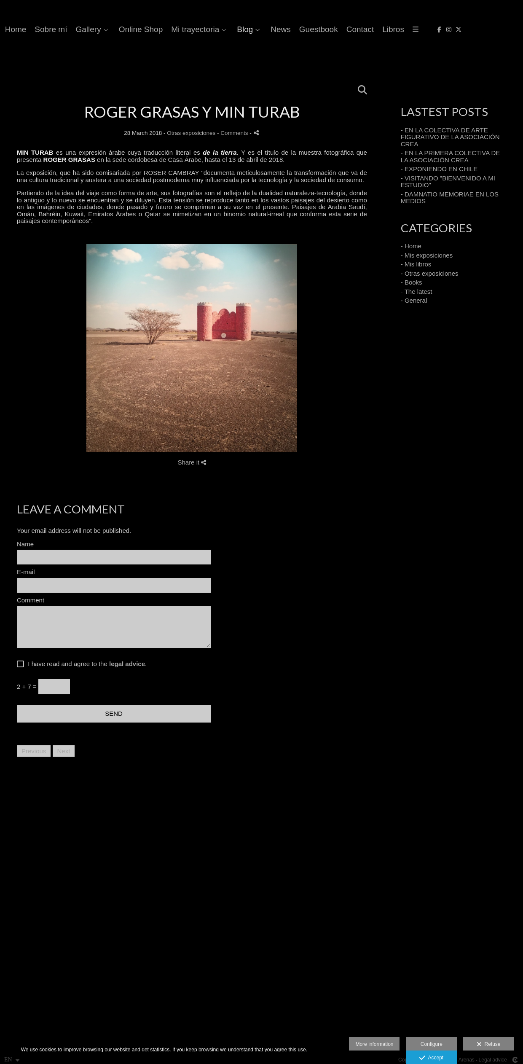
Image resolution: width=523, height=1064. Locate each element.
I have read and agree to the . (85, 664)
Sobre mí (214, 29)
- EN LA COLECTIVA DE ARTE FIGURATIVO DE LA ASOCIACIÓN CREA (450, 137)
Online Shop (304, 29)
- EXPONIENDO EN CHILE (439, 168)
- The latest (416, 291)
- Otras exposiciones (430, 273)
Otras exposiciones (191, 133)
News (444, 29)
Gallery (251, 29)
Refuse (489, 1044)
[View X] (510, 29)
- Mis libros (416, 264)
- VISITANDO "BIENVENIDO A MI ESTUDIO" (448, 182)
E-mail (26, 572)
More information (374, 1044)
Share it (191, 462)
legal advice (127, 663)
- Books (411, 282)
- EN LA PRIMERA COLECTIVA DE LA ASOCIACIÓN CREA (450, 156)
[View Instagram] (500, 29)
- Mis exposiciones (427, 255)
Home (179, 29)
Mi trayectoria (358, 29)
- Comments (233, 133)
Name (25, 544)
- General (414, 300)
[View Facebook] (490, 29)
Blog (408, 29)
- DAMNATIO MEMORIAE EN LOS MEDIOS (450, 198)
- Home (411, 246)
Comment (30, 600)
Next (63, 751)
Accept (431, 1058)
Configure (432, 1044)
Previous (33, 751)
